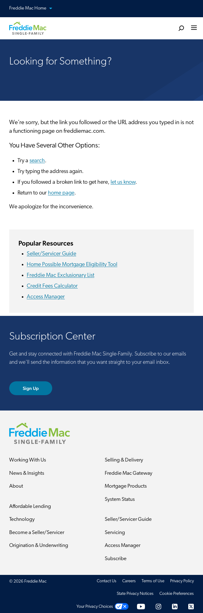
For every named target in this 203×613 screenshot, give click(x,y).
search (37, 161)
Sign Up (31, 388)
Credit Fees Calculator (52, 286)
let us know (123, 182)
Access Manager (46, 297)
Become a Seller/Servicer (36, 532)
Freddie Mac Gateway (128, 473)
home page (61, 193)
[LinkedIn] (175, 606)
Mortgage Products (126, 486)
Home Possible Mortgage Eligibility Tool (72, 265)
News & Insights (26, 473)
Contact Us (106, 581)
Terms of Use (153, 581)
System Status (120, 499)
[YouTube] (141, 606)
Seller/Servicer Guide (51, 254)
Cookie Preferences (176, 593)
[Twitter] (191, 606)
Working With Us (27, 460)
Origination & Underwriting (38, 545)
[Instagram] (158, 606)
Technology (22, 519)
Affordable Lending (30, 506)
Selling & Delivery (124, 460)
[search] (181, 28)
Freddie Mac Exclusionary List (60, 275)
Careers (129, 581)
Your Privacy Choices (94, 606)
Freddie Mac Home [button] (34, 8)
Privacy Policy (182, 581)
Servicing (115, 532)
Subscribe (116, 558)
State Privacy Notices (135, 593)
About (16, 486)
